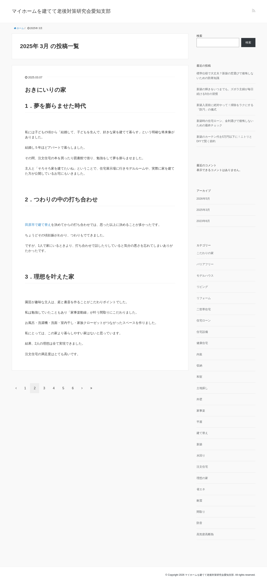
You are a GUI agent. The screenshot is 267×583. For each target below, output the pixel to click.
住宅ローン (204, 320)
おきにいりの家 (45, 90)
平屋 (199, 421)
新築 (199, 444)
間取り (201, 511)
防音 (199, 523)
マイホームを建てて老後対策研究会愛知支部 (61, 11)
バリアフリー (205, 264)
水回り (201, 455)
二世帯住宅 (204, 309)
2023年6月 (203, 221)
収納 (199, 365)
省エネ (201, 489)
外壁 (199, 399)
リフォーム (204, 298)
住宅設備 (202, 331)
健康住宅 (202, 343)
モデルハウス (205, 275)
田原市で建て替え (38, 224)
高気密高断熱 (205, 534)
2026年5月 (203, 198)
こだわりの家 (205, 253)
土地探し (202, 388)
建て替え (202, 433)
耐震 (199, 500)
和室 (199, 376)
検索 (199, 35)
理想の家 (202, 478)
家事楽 (201, 410)
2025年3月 (203, 209)
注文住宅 (202, 466)
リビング (202, 286)
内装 (199, 354)
